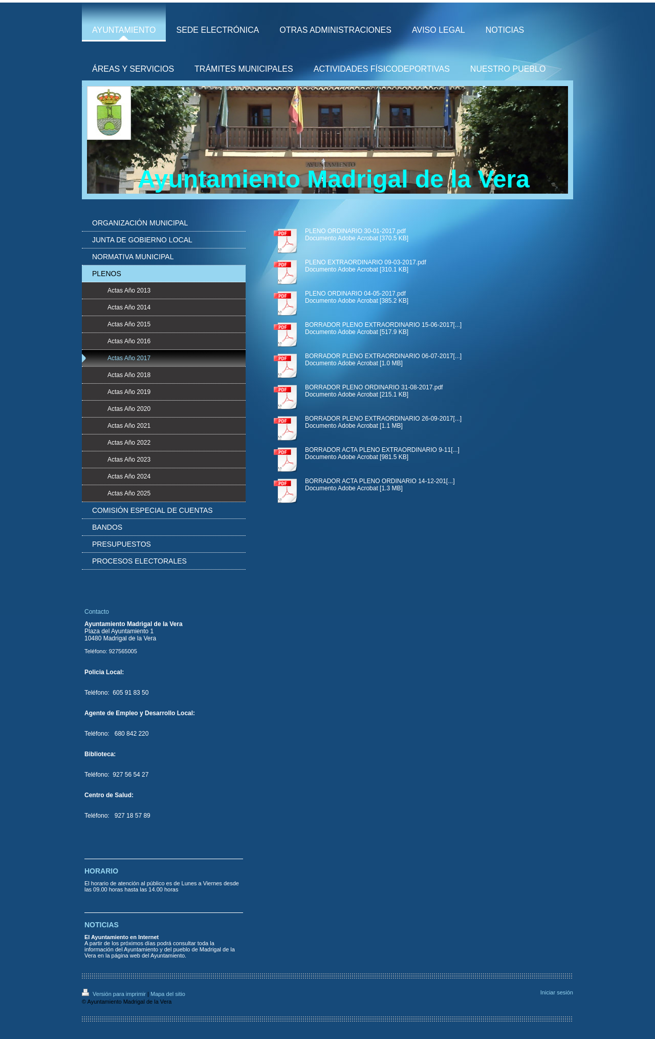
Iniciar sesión (556, 992)
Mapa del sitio (167, 994)
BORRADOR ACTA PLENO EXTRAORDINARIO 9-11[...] (382, 449)
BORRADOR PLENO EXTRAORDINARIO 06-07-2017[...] (383, 356)
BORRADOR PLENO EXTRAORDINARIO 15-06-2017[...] (383, 324)
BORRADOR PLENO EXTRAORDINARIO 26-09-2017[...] (383, 418)
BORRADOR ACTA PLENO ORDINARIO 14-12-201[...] (380, 481)
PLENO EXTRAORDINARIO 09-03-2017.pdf (365, 262)
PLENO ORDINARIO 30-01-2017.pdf (355, 231)
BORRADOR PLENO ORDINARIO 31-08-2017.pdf (374, 387)
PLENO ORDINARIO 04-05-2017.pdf (355, 293)
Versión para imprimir (114, 994)
